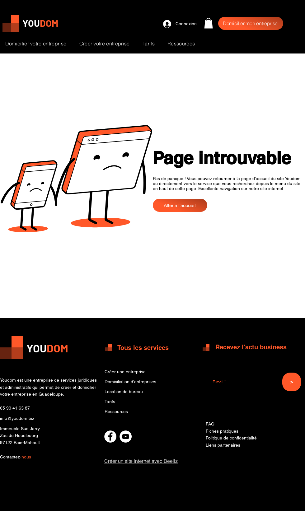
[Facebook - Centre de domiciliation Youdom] (110, 436)
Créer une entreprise (125, 371)
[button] (208, 23)
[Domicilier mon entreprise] (250, 23)
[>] (291, 382)
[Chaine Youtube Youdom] (126, 436)
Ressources (116, 411)
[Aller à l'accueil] (180, 205)
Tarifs (110, 401)
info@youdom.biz (17, 418)
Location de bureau (124, 391)
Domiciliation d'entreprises (130, 381)
